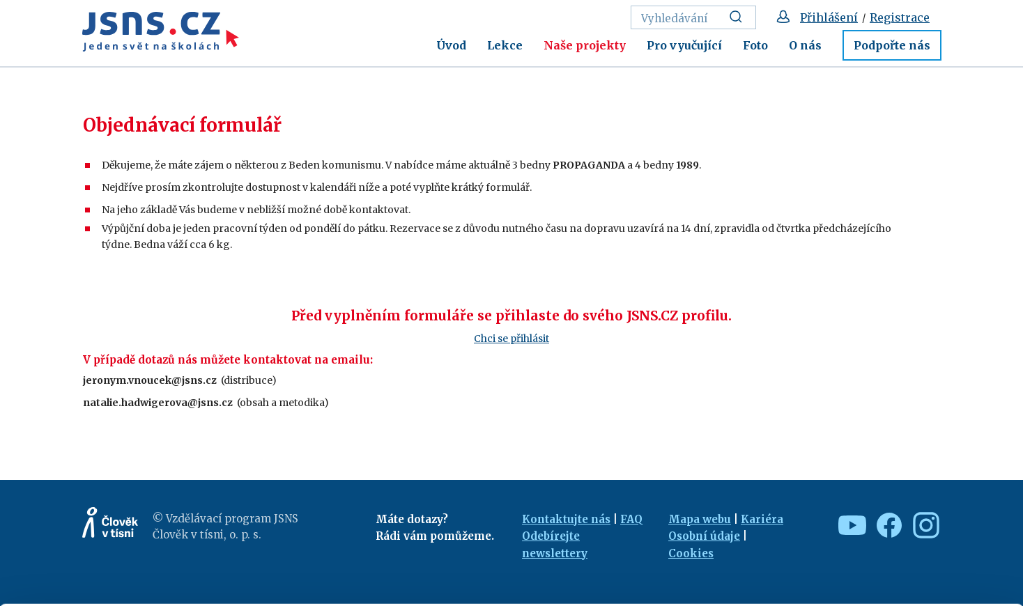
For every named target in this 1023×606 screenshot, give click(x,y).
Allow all (907, 505)
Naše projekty (585, 45)
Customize (907, 535)
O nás (805, 45)
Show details (215, 588)
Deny (907, 565)
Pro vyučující (684, 45)
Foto (755, 45)
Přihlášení (829, 17)
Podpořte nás (892, 45)
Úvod (451, 45)
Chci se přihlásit (511, 338)
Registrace (900, 17)
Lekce (505, 45)
